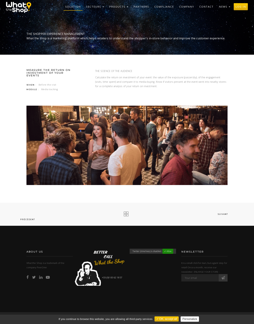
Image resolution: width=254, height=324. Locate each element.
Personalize (189, 318)
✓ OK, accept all (166, 318)
